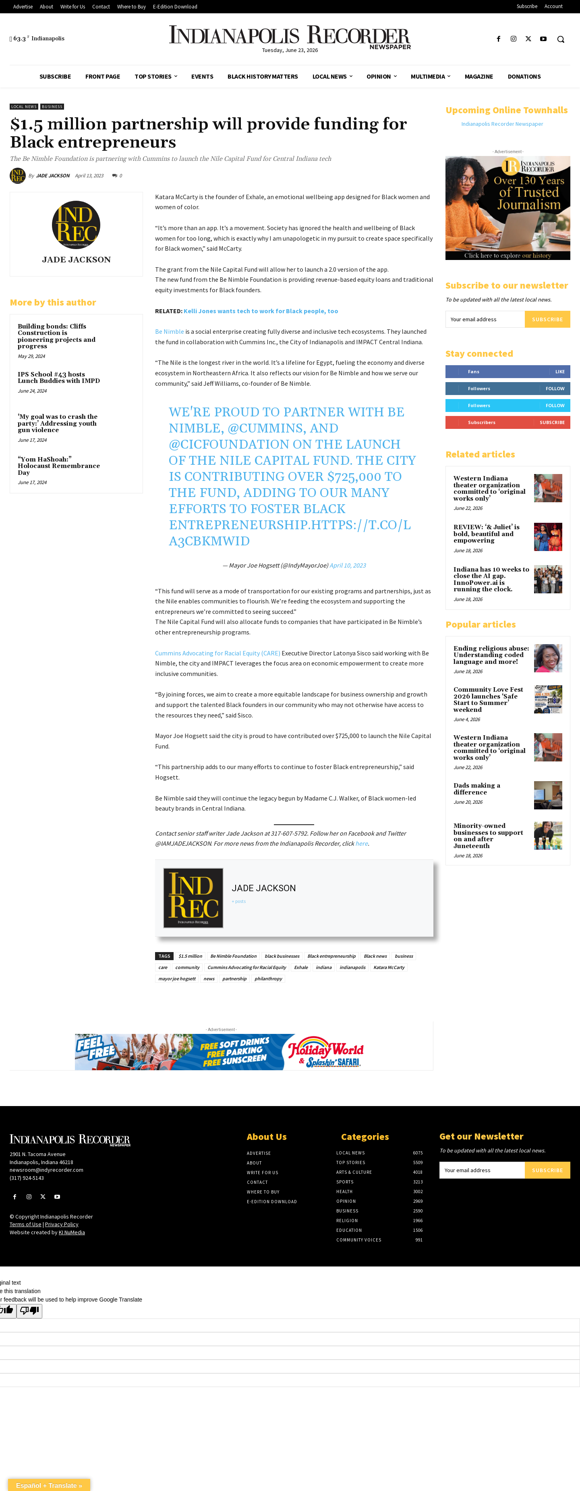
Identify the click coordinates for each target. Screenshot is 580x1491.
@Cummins (265, 428)
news (208, 978)
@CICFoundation (229, 445)
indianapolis (352, 967)
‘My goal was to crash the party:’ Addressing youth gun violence (57, 423)
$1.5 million (190, 956)
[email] (485, 319)
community (187, 967)
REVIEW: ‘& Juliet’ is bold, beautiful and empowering (487, 534)
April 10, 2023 (347, 565)
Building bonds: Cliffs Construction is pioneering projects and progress (56, 337)
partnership (234, 978)
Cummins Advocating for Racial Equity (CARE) (217, 653)
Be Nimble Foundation (233, 956)
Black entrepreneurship (331, 956)
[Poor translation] (29, 1311)
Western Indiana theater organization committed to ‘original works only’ (490, 489)
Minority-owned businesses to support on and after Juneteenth (488, 836)
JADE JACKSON (53, 175)
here (361, 843)
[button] (560, 39)
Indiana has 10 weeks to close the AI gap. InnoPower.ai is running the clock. (491, 580)
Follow (555, 388)
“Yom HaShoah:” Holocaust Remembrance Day (59, 466)
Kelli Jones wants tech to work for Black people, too (261, 311)
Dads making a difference (477, 789)
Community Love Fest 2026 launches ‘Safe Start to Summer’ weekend (488, 700)
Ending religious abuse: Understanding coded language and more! (491, 655)
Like (560, 371)
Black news (375, 956)
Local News (24, 107)
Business (52, 107)
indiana (323, 967)
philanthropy (268, 978)
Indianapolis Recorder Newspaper (502, 123)
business (404, 956)
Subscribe (547, 319)
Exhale (301, 967)
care (162, 967)
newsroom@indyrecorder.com (46, 1169)
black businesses (282, 956)
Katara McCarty (388, 967)
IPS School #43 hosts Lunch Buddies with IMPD (59, 378)
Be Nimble (169, 331)
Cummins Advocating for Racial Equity (246, 967)
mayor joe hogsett (176, 978)
